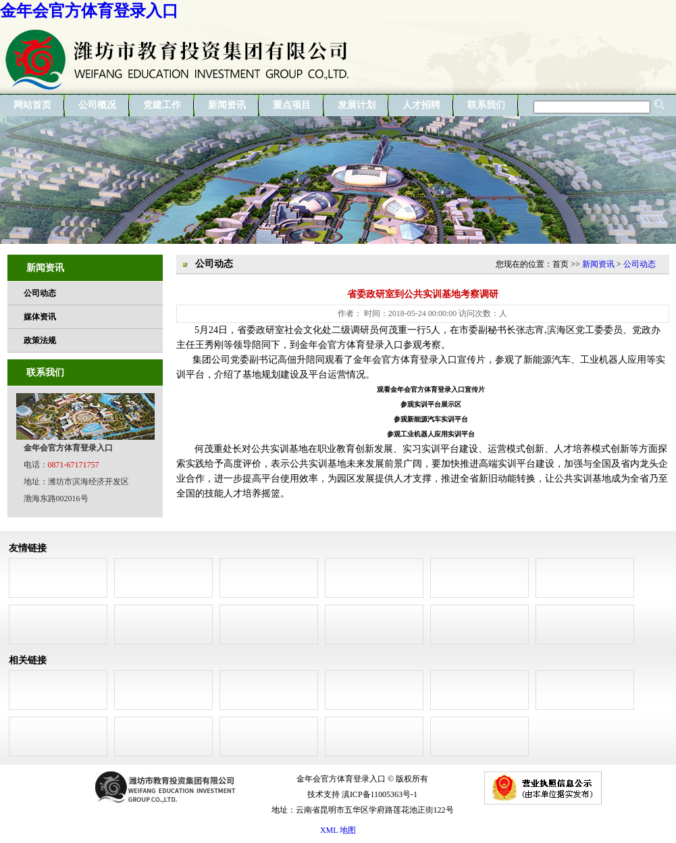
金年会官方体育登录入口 (89, 11)
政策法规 (40, 340)
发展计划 (356, 105)
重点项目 (292, 105)
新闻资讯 (227, 105)
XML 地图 (338, 830)
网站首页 (32, 105)
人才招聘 (421, 105)
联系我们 (486, 105)
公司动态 (40, 293)
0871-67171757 (73, 464)
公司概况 (97, 105)
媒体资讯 (40, 317)
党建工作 (162, 105)
